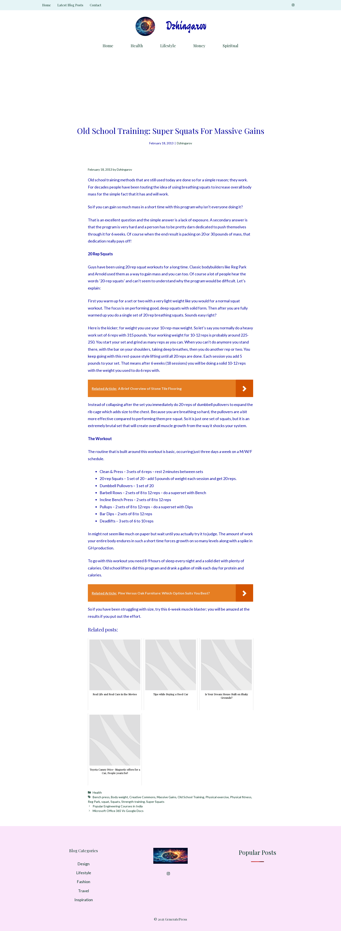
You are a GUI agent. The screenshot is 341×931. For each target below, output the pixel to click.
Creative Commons (142, 797)
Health (137, 45)
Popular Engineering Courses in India (118, 806)
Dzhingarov (184, 143)
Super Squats (155, 801)
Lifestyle (168, 45)
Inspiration (83, 899)
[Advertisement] (170, 86)
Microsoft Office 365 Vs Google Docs (118, 811)
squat (105, 801)
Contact (95, 5)
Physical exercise (217, 797)
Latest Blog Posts (70, 5)
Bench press (101, 797)
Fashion (83, 881)
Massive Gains (166, 797)
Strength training (133, 801)
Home (46, 5)
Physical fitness (240, 797)
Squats (115, 801)
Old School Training (191, 797)
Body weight (119, 797)
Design (83, 863)
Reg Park (94, 801)
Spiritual (230, 45)
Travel (83, 890)
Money (199, 45)
